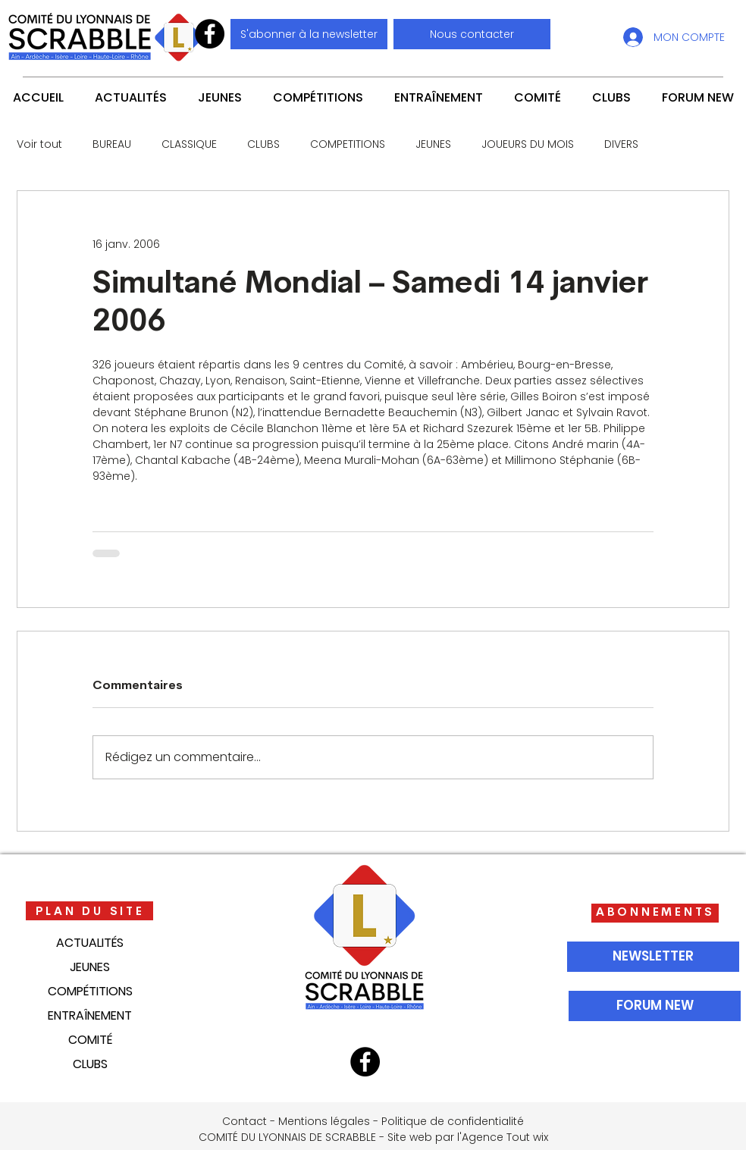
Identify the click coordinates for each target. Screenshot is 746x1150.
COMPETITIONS (347, 144)
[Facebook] (209, 34)
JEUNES (433, 144)
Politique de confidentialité (452, 1121)
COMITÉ (90, 1039)
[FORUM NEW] (655, 1006)
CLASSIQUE (189, 144)
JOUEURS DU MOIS (527, 144)
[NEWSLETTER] (653, 957)
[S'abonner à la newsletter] (308, 34)
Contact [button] (244, 1121)
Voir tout (39, 144)
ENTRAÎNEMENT (90, 1015)
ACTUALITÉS (90, 942)
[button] (471, 34)
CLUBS (263, 144)
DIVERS (621, 144)
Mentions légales (324, 1121)
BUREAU (111, 144)
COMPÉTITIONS (90, 991)
